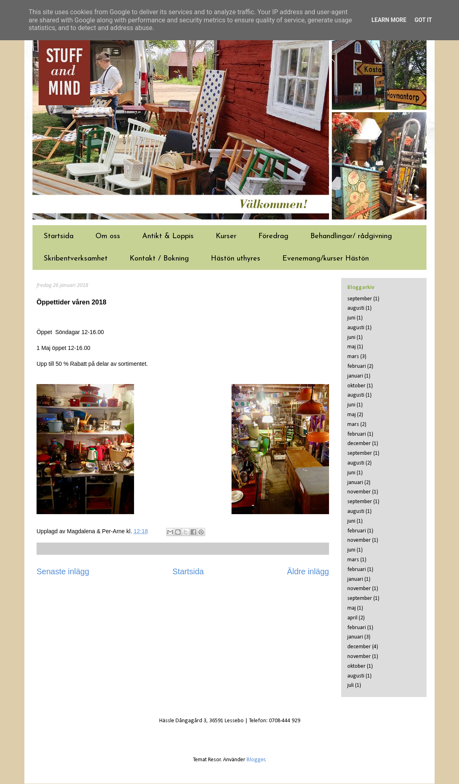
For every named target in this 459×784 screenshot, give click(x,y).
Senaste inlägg (63, 571)
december (359, 444)
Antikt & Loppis (168, 236)
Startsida (58, 236)
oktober (356, 386)
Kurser (226, 236)
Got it (423, 20)
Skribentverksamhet (75, 259)
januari (355, 376)
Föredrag (273, 236)
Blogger (256, 760)
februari (356, 366)
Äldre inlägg (308, 571)
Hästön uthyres (235, 259)
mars (353, 357)
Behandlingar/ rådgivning (351, 236)
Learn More (388, 20)
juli (350, 685)
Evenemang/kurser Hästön (325, 259)
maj (351, 347)
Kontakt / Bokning (159, 259)
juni (351, 318)
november (359, 492)
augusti (355, 308)
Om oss (107, 236)
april (352, 618)
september (359, 299)
